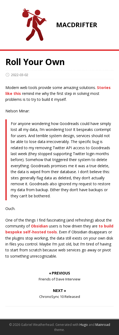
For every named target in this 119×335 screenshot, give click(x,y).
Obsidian (39, 226)
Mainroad (102, 324)
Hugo (84, 324)
